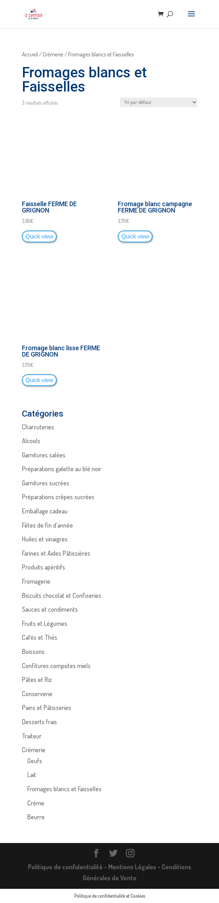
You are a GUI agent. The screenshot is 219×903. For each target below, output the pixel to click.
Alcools (31, 441)
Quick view (39, 236)
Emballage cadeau (45, 511)
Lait (31, 774)
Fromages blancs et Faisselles (64, 789)
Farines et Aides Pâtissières (56, 553)
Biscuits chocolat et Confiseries (61, 595)
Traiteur (31, 736)
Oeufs (34, 761)
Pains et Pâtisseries (46, 707)
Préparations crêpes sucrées (58, 497)
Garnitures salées (43, 455)
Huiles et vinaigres (45, 539)
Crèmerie (53, 54)
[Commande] (158, 102)
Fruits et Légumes (44, 623)
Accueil (30, 54)
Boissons (33, 651)
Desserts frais (39, 722)
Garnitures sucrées (45, 483)
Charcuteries (38, 427)
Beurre (36, 817)
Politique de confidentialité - (68, 867)
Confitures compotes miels (56, 666)
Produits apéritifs (43, 567)
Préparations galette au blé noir (61, 469)
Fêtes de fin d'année (47, 525)
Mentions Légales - (135, 867)
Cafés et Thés (39, 637)
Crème (35, 803)
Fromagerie (36, 581)
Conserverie (37, 694)
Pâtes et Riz (37, 679)
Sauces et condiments (50, 609)
